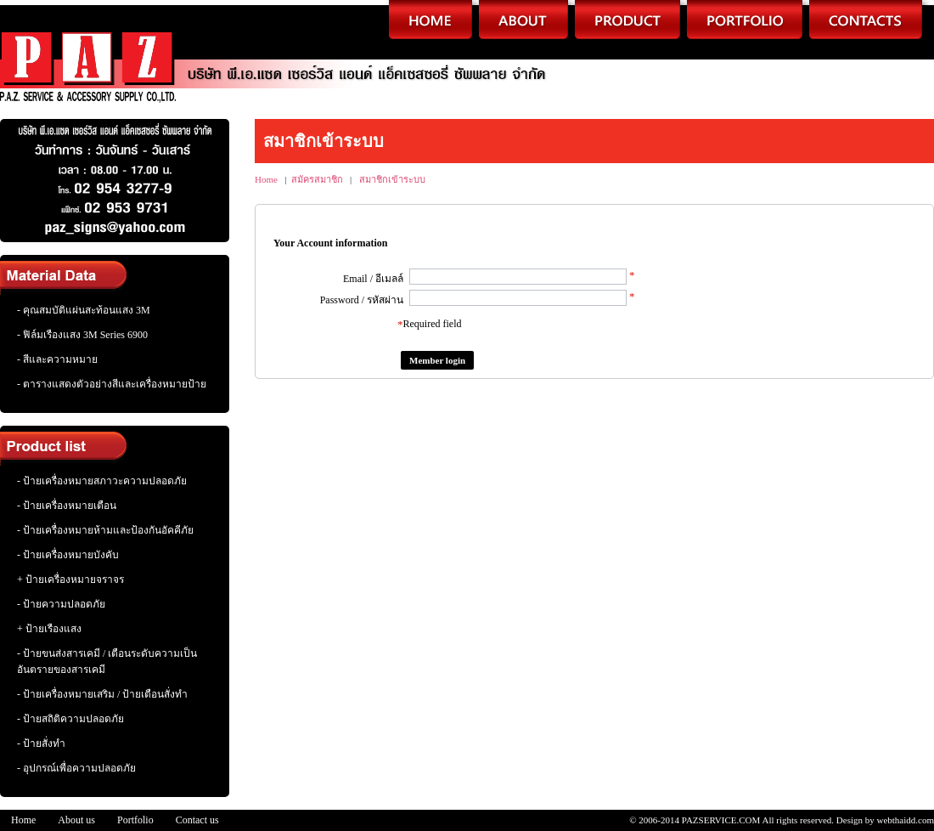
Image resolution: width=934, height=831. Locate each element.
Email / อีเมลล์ (373, 279)
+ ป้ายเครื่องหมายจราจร (70, 579)
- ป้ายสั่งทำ (41, 743)
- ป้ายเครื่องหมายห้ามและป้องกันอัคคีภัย (105, 530)
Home (266, 179)
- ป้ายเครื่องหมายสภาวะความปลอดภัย (102, 481)
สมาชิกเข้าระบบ (392, 179)
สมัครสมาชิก (317, 179)
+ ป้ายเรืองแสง (49, 629)
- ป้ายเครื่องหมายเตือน (66, 506)
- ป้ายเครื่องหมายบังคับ (68, 555)
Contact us (197, 820)
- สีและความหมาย (57, 359)
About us (76, 820)
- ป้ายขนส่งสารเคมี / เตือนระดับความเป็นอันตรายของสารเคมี (107, 661)
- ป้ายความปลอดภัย (61, 604)
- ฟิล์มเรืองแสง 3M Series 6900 (82, 335)
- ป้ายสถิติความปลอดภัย (70, 719)
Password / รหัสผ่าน (361, 300)
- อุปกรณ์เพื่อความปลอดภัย (76, 768)
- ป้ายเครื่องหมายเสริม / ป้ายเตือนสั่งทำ (102, 694)
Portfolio (135, 820)
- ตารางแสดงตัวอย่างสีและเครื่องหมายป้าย (111, 384)
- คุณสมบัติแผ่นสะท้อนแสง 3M (83, 310)
